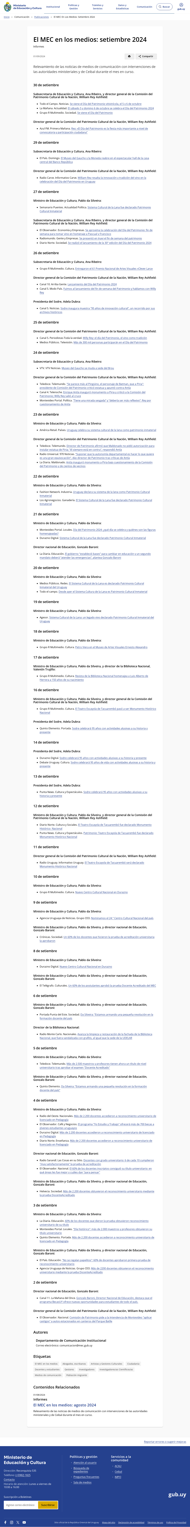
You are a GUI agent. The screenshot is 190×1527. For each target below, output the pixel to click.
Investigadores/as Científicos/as (116, 1369)
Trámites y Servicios (97, 6)
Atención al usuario (85, 1462)
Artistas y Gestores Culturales (106, 1363)
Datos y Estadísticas (122, 6)
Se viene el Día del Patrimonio (95, 112)
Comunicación (144, 6)
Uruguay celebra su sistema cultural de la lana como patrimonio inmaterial (111, 430)
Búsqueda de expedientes (81, 1469)
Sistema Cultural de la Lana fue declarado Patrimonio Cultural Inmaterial (103, 538)
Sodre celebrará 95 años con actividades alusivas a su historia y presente (103, 758)
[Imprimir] (129, 56)
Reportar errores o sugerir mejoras (165, 1441)
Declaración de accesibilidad (131, 1522)
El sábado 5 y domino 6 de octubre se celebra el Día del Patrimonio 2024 (111, 108)
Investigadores (87, 1369)
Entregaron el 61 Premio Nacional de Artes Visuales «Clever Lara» (114, 268)
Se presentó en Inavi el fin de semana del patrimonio (110, 238)
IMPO (118, 1477)
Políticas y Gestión (73, 6)
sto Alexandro (139, 647)
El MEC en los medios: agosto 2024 (64, 1405)
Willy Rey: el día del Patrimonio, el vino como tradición (115, 338)
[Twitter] (17, 1522)
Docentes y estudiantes (47, 1369)
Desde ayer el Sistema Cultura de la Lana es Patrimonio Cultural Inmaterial (103, 591)
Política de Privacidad (176, 1522)
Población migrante (76, 1375)
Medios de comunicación (48, 1375)
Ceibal (118, 1471)
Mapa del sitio (108, 1522)
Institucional (53, 6)
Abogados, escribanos (74, 1363)
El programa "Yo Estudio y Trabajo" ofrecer (103, 1124)
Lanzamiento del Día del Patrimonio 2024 (92, 284)
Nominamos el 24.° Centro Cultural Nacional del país (122, 918)
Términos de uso (155, 1522)
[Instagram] (11, 1522)
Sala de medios (83, 1482)
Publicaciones (41, 16)
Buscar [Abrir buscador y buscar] (164, 7)
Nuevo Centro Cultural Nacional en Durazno (101, 892)
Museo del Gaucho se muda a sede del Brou (88, 368)
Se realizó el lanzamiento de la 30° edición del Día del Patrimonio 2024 (109, 243)
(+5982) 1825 (23, 1475)
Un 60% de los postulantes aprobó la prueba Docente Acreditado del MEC (112, 985)
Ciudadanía (133, 1363)
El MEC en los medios (46, 1363)
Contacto (9, 1479)
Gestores (69, 1369)
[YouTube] (24, 1522)
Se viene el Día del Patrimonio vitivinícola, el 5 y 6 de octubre (105, 104)
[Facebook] (5, 1522)
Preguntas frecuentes (86, 1477)
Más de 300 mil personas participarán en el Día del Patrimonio (111, 342)
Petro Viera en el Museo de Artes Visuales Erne (103, 647)
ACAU (118, 1466)
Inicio (6, 16)
